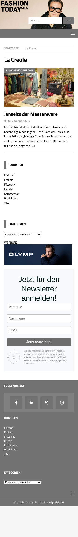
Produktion (10, 198)
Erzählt (8, 180)
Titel (6, 203)
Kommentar (11, 194)
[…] (33, 146)
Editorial (9, 175)
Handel (8, 189)
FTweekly (10, 184)
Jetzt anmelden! (39, 342)
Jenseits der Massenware (31, 114)
